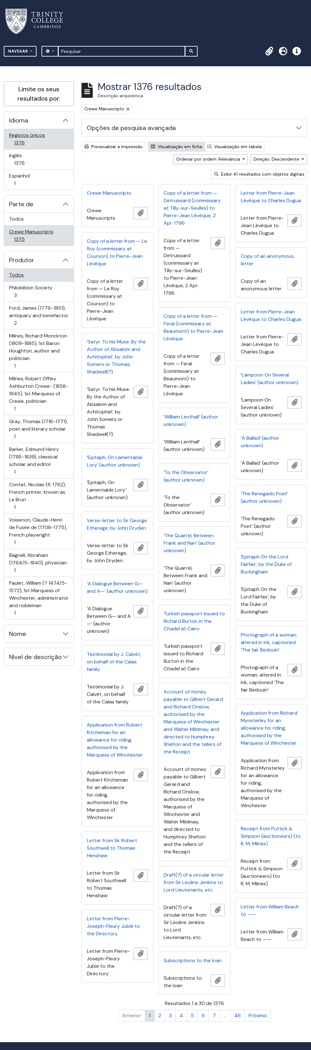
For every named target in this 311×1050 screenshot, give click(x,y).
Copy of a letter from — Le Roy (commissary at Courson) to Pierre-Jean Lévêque (117, 252)
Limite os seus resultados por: (38, 93)
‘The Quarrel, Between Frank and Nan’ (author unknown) (189, 543)
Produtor (21, 260)
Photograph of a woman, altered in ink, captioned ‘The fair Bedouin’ (269, 642)
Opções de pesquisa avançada (131, 128)
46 (237, 1015)
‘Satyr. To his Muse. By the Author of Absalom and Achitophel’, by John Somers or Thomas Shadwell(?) (116, 356)
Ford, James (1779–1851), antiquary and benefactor (38, 315)
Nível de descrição (35, 657)
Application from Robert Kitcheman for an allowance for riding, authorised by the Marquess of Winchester (115, 740)
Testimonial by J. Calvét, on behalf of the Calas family (114, 661)
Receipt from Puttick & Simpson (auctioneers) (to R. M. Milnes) (271, 836)
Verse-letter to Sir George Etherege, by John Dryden (117, 524)
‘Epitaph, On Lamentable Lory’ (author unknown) (114, 461)
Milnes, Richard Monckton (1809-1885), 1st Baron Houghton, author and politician (38, 351)
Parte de (21, 204)
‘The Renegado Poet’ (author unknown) (264, 497)
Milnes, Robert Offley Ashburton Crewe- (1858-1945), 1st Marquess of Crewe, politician (38, 393)
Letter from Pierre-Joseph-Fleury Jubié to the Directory (113, 926)
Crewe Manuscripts (31, 235)
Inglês (28, 159)
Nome (17, 634)
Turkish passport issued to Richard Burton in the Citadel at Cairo (194, 621)
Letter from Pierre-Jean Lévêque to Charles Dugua (271, 197)
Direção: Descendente (277, 159)
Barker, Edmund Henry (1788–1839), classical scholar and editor (34, 460)
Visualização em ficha (176, 146)
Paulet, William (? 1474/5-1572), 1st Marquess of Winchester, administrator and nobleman (39, 598)
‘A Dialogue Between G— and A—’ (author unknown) (117, 587)
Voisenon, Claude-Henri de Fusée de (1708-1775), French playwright (38, 531)
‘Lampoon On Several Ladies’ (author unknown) (270, 379)
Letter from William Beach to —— (270, 910)
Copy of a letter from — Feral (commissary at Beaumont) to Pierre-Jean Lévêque (193, 327)
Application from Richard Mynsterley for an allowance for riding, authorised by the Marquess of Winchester (269, 728)
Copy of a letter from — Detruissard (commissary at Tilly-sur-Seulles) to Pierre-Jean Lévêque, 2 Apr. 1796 (192, 208)
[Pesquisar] (121, 51)
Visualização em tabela (234, 146)
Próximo (258, 1015)
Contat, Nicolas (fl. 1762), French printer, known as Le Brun (37, 496)
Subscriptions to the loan (193, 960)
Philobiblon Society (30, 291)
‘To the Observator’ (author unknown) (186, 476)
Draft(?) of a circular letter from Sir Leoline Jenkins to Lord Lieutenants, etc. (194, 882)
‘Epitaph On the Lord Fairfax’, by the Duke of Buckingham (266, 564)
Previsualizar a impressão (113, 146)
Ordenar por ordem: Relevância (208, 159)
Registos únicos (28, 139)
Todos (16, 219)
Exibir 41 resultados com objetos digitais (259, 174)
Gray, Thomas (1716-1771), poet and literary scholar (38, 429)
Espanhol (23, 179)
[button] (269, 51)
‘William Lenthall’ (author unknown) (191, 420)
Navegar (18, 51)
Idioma (18, 120)
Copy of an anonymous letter (267, 260)
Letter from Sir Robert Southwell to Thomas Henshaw (112, 848)
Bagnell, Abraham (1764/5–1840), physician (38, 562)
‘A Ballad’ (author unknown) (260, 442)
